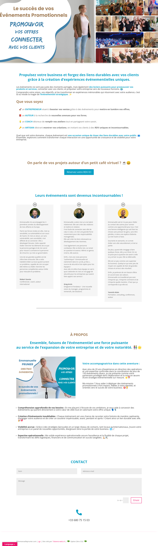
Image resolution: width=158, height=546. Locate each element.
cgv (39, 541)
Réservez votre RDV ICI (79, 172)
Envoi (136, 500)
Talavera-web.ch (59, 541)
